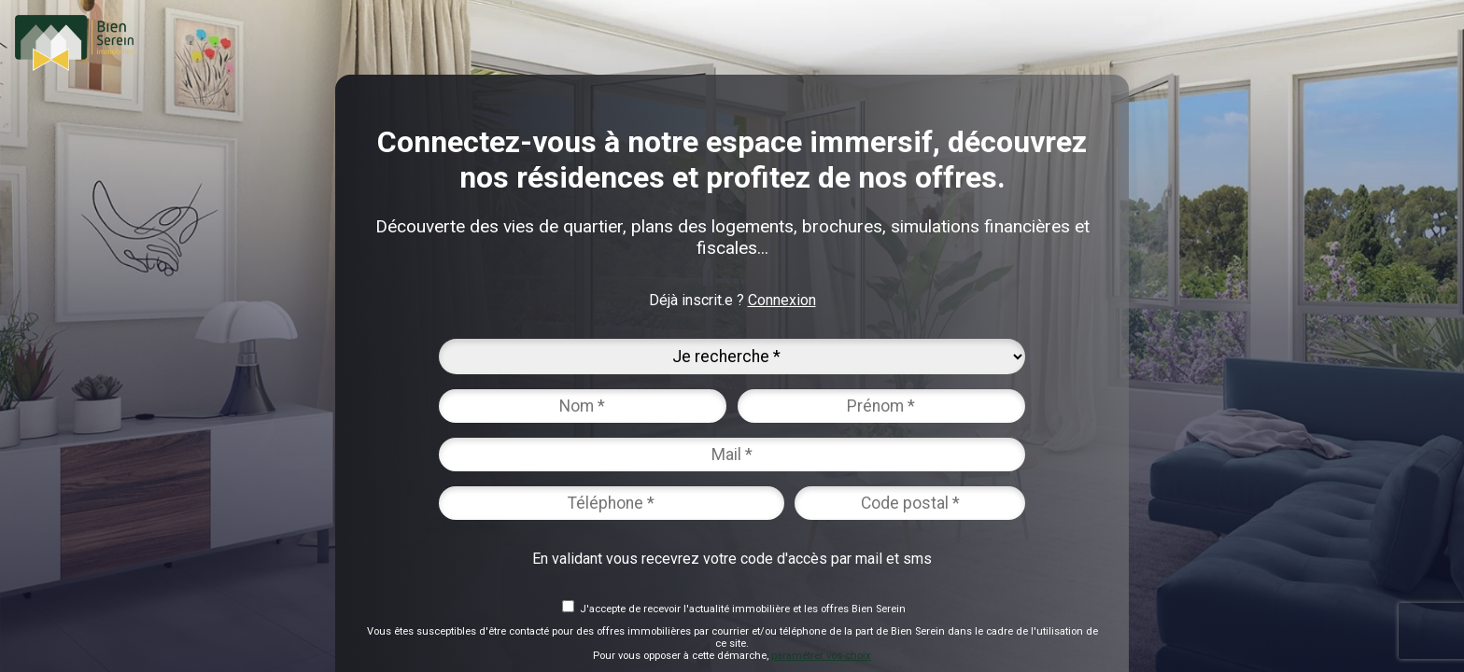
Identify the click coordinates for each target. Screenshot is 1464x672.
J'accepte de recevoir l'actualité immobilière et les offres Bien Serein (743, 609)
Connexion (782, 300)
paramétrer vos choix (821, 656)
